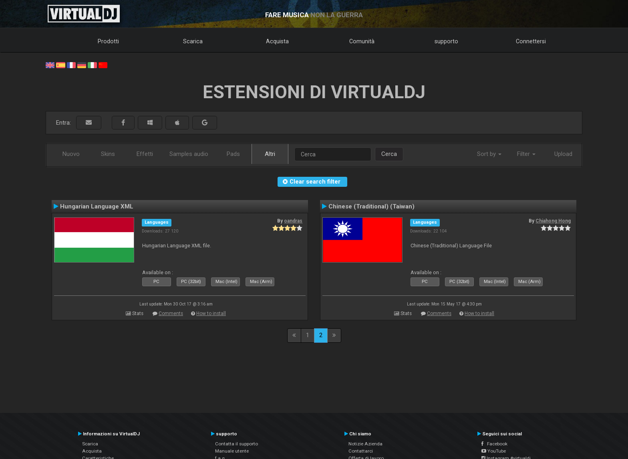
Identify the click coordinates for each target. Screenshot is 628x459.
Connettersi (531, 41)
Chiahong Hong (553, 221)
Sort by (489, 154)
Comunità (361, 41)
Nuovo (71, 154)
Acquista (277, 41)
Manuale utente (232, 451)
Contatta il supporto (236, 444)
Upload (563, 154)
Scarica (193, 41)
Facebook (494, 444)
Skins (108, 154)
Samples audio (188, 154)
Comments (171, 313)
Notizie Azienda (365, 444)
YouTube (493, 451)
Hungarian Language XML (96, 206)
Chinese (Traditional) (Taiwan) (371, 206)
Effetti (145, 154)
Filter (526, 154)
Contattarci (360, 451)
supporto (446, 41)
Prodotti (108, 41)
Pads (233, 154)
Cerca (389, 154)
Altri (270, 154)
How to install (211, 313)
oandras (293, 221)
